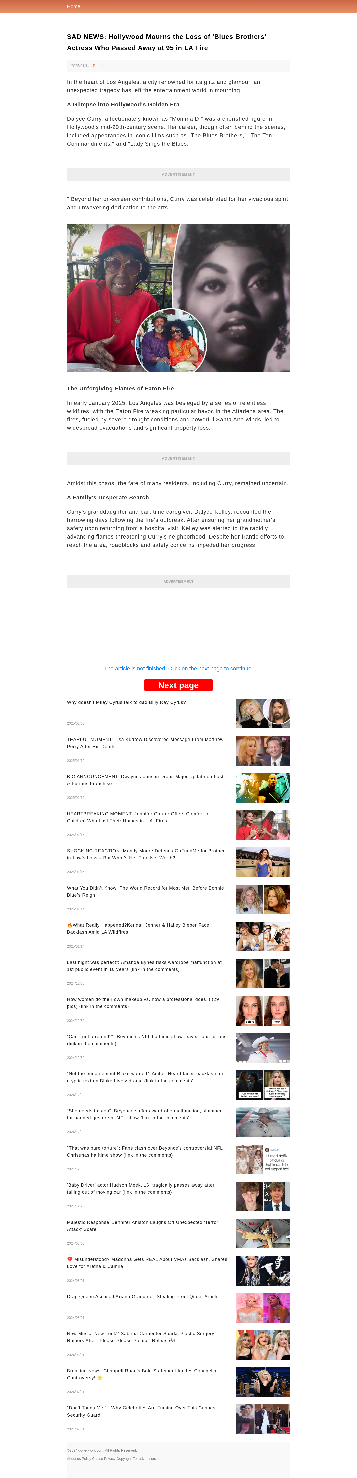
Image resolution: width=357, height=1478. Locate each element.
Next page (178, 685)
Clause (97, 1459)
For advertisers (144, 1459)
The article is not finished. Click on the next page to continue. (178, 668)
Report (98, 66)
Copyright (124, 1459)
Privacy (109, 1459)
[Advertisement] (178, 623)
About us (74, 1459)
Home (73, 6)
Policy (86, 1459)
